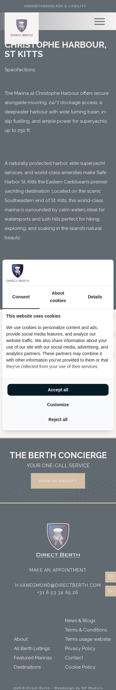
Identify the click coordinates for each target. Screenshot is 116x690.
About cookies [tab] (58, 297)
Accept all (58, 389)
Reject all (58, 419)
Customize (58, 404)
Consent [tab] (21, 296)
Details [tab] (95, 296)
